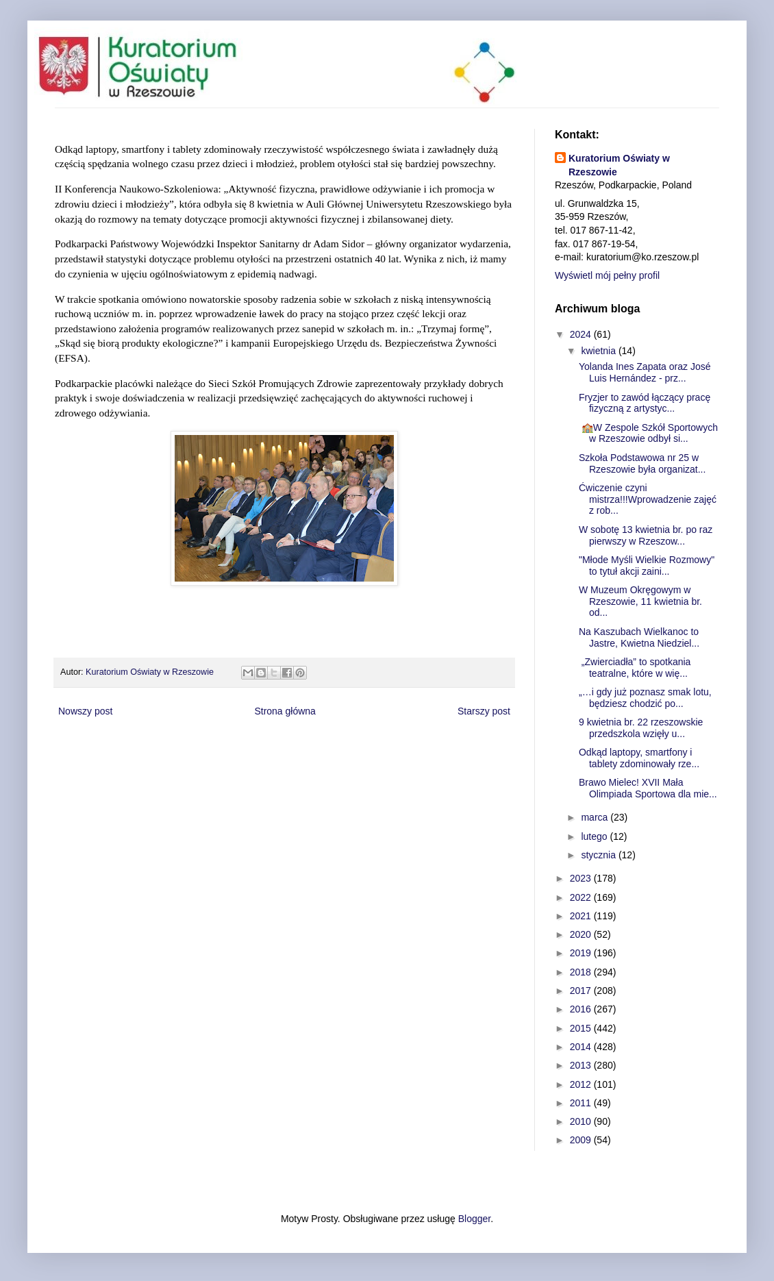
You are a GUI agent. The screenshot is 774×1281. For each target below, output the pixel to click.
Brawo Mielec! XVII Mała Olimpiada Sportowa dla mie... (648, 788)
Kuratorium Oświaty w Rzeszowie (619, 165)
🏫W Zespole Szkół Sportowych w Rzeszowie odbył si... (648, 433)
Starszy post (484, 711)
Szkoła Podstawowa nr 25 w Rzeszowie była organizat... (642, 463)
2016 (582, 1009)
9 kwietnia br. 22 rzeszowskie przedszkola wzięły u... (641, 728)
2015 (582, 1028)
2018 (582, 972)
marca (595, 817)
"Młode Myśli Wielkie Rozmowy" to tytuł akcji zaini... (646, 565)
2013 (582, 1065)
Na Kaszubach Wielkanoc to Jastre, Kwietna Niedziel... (639, 637)
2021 (582, 915)
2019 (582, 952)
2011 (582, 1102)
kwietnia (599, 350)
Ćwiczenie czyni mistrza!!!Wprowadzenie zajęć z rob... (647, 499)
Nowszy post (85, 711)
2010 (582, 1121)
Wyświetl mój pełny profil (607, 275)
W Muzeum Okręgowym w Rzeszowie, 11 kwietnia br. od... (640, 601)
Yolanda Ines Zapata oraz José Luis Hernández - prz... (645, 372)
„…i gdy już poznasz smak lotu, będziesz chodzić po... (645, 697)
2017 (582, 990)
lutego (595, 836)
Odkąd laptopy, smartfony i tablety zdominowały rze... (639, 758)
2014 (582, 1046)
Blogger (474, 1218)
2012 (582, 1084)
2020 (582, 934)
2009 (582, 1139)
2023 (582, 878)
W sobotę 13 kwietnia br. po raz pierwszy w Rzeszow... (645, 535)
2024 (582, 334)
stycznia (599, 854)
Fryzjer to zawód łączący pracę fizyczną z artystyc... (644, 403)
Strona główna (285, 711)
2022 (582, 897)
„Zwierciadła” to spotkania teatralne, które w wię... (634, 667)
